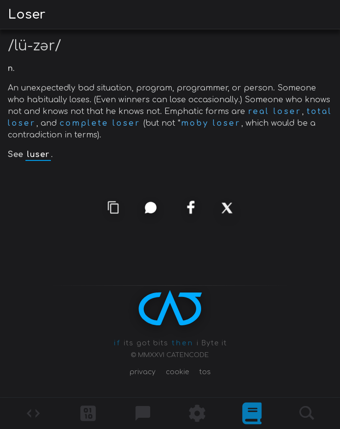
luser (38, 154)
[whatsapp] (150, 207)
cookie (177, 372)
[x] (226, 207)
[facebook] (191, 208)
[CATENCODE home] (170, 308)
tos (205, 372)
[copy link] (113, 207)
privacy (143, 372)
